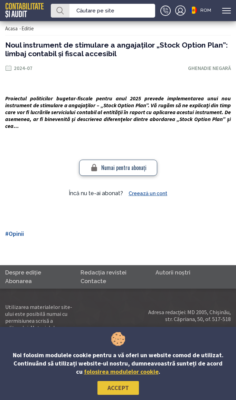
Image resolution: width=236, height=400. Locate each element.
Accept (118, 388)
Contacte (93, 281)
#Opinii (14, 234)
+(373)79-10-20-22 (165, 11)
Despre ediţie (23, 272)
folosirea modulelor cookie (121, 372)
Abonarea (18, 281)
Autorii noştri (172, 272)
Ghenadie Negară (209, 68)
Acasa (11, 28)
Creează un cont (148, 193)
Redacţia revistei (103, 272)
